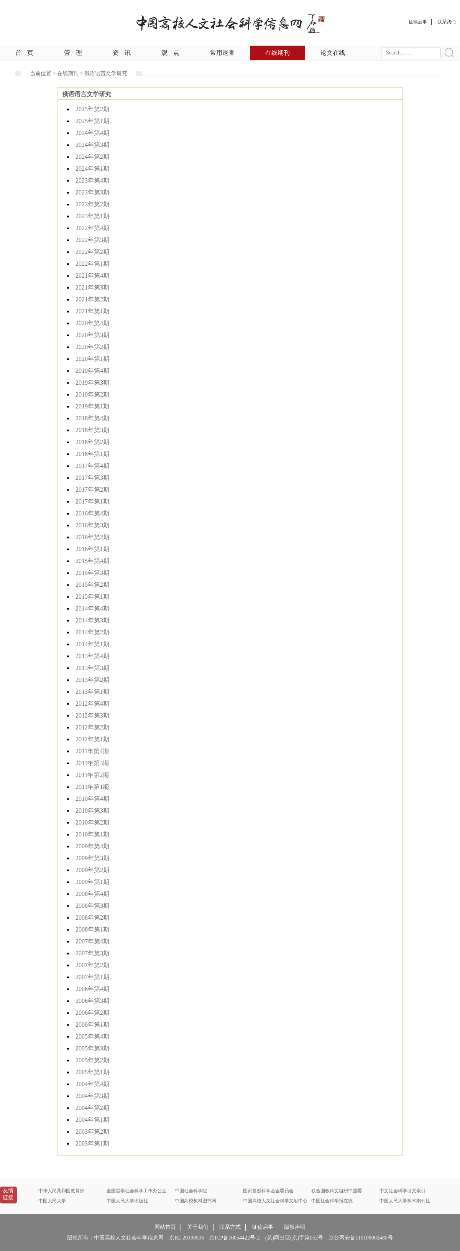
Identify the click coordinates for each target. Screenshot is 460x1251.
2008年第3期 (92, 905)
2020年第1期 (92, 359)
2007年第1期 (92, 977)
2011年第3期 (92, 763)
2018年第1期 (92, 454)
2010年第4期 (92, 798)
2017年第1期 (92, 501)
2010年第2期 (92, 822)
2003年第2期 (92, 1131)
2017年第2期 (92, 489)
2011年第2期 (92, 775)
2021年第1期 (92, 311)
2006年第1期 (92, 1024)
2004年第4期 (92, 1084)
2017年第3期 (92, 477)
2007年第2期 (92, 965)
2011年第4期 (92, 751)
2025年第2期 (92, 109)
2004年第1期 (92, 1119)
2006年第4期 (92, 989)
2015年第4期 (92, 561)
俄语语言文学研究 (105, 73)
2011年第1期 (92, 787)
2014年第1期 (92, 644)
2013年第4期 (92, 656)
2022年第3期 (92, 240)
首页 (24, 52)
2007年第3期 (92, 953)
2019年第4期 (92, 370)
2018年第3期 (92, 430)
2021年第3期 (92, 287)
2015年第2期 (92, 584)
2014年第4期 (92, 608)
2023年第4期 (92, 180)
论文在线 (332, 52)
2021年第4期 (92, 275)
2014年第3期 (92, 620)
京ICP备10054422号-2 (234, 1238)
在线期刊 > (70, 73)
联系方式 (230, 1227)
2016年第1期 (92, 549)
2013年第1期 (92, 691)
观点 (170, 52)
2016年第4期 (92, 513)
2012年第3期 (92, 715)
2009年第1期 (92, 882)
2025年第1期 (92, 121)
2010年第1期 (92, 834)
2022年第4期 (92, 228)
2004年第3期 (92, 1096)
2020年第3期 (92, 335)
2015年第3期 (92, 573)
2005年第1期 (92, 1072)
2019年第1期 (92, 406)
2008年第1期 (92, 929)
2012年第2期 (92, 727)
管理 (73, 52)
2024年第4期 (92, 133)
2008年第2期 (92, 917)
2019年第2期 (92, 394)
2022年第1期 (92, 263)
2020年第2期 (92, 347)
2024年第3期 (92, 145)
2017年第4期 (92, 466)
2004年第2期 (92, 1108)
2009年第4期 (92, 846)
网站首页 (165, 1227)
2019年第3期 (92, 382)
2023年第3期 (92, 192)
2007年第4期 (92, 941)
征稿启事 (262, 1227)
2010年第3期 (92, 810)
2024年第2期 (92, 156)
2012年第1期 (92, 739)
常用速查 (222, 52)
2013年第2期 (92, 680)
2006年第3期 (92, 1001)
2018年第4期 (92, 418)
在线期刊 (277, 52)
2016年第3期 (92, 525)
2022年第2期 (92, 252)
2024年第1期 (92, 168)
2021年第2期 (92, 299)
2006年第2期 (92, 1012)
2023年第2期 (92, 204)
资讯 (122, 52)
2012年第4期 (92, 703)
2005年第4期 (92, 1036)
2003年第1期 (92, 1143)
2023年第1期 (92, 216)
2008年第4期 (92, 894)
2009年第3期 (92, 858)
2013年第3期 (92, 668)
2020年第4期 (92, 323)
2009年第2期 (92, 870)
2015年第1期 (92, 596)
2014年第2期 (92, 632)
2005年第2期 (92, 1060)
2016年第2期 (92, 537)
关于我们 (198, 1227)
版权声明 (295, 1227)
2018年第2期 (92, 442)
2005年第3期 (92, 1048)
